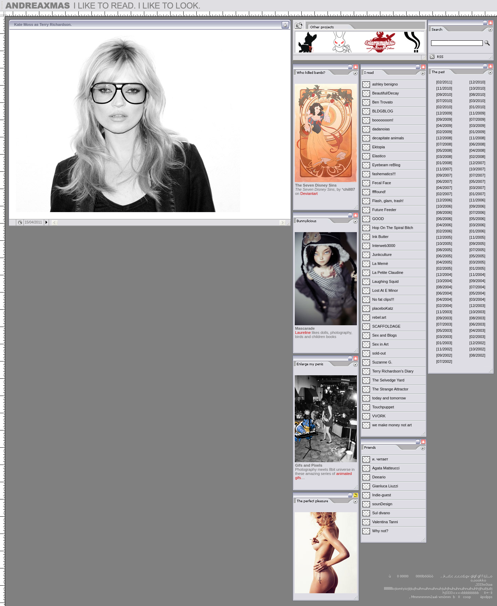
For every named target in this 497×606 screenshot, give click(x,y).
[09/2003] (444, 318)
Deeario (379, 477)
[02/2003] (477, 337)
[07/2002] (444, 361)
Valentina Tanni (385, 522)
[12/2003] (477, 306)
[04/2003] (477, 330)
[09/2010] (444, 94)
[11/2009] (477, 113)
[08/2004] (444, 287)
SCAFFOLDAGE (386, 326)
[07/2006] (477, 212)
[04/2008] (477, 150)
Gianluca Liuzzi (385, 486)
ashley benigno (385, 84)
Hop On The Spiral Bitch (392, 228)
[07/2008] (444, 144)
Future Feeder (384, 210)
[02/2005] (444, 268)
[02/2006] (444, 231)
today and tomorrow (389, 398)
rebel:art (379, 317)
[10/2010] (477, 88)
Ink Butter (380, 237)
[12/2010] (477, 82)
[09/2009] (444, 119)
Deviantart (309, 193)
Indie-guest (381, 495)
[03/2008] (444, 157)
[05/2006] (477, 219)
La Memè (380, 263)
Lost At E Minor (385, 290)
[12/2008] (444, 138)
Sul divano (381, 513)
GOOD (378, 219)
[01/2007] (477, 194)
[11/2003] (444, 312)
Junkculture (382, 254)
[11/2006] (477, 200)
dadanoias (381, 129)
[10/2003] (477, 312)
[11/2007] (444, 169)
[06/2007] (444, 181)
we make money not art (392, 425)
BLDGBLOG (382, 111)
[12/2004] (444, 274)
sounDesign (382, 504)
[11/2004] (477, 274)
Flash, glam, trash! (387, 201)
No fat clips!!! (383, 299)
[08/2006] (444, 212)
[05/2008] (444, 150)
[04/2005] (444, 262)
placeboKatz (382, 308)
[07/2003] (444, 324)
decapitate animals (388, 138)
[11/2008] (477, 138)
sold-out (379, 353)
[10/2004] (444, 281)
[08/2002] (477, 355)
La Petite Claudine (387, 272)
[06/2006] (444, 219)
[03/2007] (477, 188)
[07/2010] (444, 101)
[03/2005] (477, 262)
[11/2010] (444, 88)
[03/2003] (444, 337)
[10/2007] (477, 169)
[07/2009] (477, 119)
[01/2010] (477, 107)
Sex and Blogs (384, 335)
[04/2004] (444, 299)
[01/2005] (477, 268)
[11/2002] (444, 349)
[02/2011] (444, 82)
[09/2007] (444, 175)
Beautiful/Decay (385, 93)
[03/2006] (477, 225)
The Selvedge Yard (388, 380)
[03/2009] (477, 125)
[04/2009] (444, 125)
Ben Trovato (382, 102)
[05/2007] (477, 181)
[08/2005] (444, 250)
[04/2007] (444, 188)
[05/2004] (477, 293)
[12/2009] (444, 113)
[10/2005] (444, 243)
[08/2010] (477, 94)
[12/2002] (477, 343)
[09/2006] (477, 206)
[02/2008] (477, 157)
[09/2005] (477, 243)
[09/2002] (444, 355)
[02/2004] (444, 306)
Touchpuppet (383, 407)
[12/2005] (444, 237)
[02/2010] (444, 107)
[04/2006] (444, 225)
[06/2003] (477, 324)
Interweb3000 (384, 246)
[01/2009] (477, 132)
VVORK (379, 416)
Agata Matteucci (386, 468)
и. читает (380, 459)
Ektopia (378, 147)
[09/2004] (477, 281)
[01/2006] (477, 231)
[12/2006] (444, 200)
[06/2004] (444, 293)
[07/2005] (477, 250)
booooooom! (382, 120)
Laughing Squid (385, 281)
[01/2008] (444, 163)
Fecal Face (381, 183)
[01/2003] (444, 343)
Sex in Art (380, 344)
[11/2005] (477, 237)
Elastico (379, 156)
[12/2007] (477, 163)
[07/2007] (477, 175)
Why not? (380, 531)
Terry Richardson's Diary (392, 371)
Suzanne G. (382, 362)
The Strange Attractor (390, 389)
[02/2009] (444, 132)
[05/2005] (477, 256)
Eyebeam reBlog (386, 165)
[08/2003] (477, 318)
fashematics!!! (384, 174)
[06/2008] (477, 144)
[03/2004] (477, 299)
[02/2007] (444, 194)
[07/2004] (477, 287)
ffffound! (379, 192)
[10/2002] (477, 349)
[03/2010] (477, 101)
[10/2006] (444, 206)
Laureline (303, 332)
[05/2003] (444, 330)
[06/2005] (444, 256)
